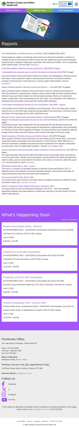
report (49, 146)
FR (57, 4)
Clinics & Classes (13, 10)
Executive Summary (28, 182)
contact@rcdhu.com (40, 409)
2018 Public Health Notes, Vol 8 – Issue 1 (18, 166)
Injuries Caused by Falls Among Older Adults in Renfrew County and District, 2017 (36, 150)
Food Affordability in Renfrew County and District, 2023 (25, 53)
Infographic (34, 65)
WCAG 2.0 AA (56, 421)
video (4, 162)
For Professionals (65, 10)
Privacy (29, 421)
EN (54, 4)
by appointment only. (24, 373)
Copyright (36, 421)
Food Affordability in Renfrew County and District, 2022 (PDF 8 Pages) (31, 68)
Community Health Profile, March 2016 (18, 177)
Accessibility (21, 421)
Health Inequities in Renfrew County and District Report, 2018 (27, 136)
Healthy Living (39, 10)
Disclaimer (45, 421)
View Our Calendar (69, 220)
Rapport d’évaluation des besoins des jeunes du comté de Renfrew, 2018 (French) (36, 120)
